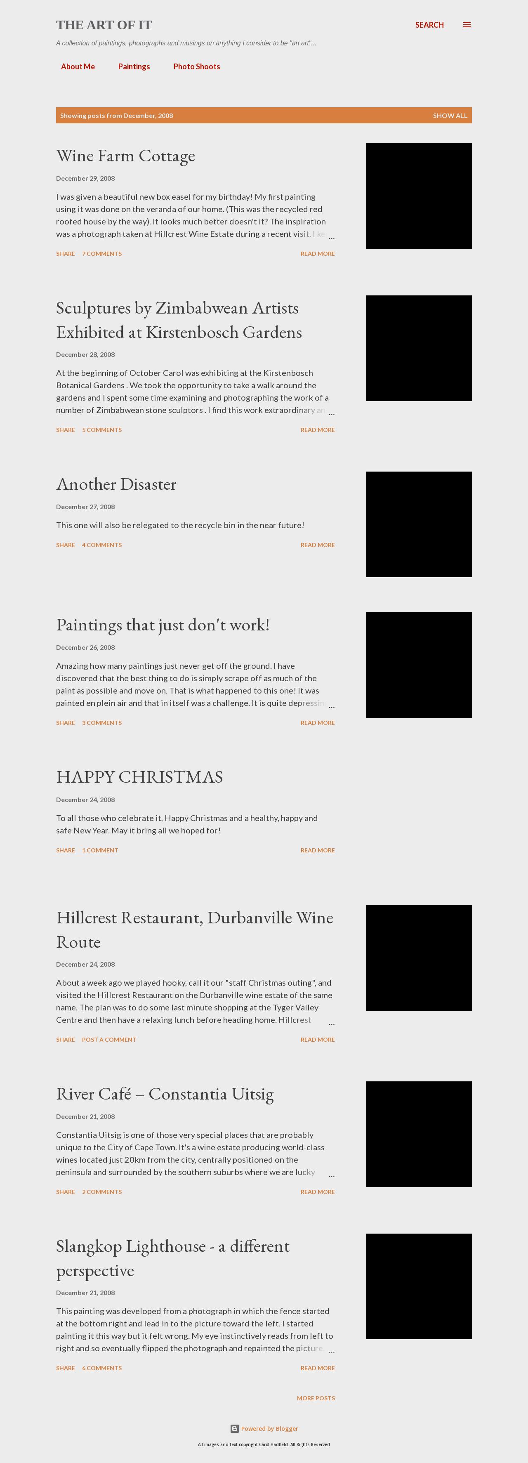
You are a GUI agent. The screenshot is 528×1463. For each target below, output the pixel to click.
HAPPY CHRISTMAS (139, 776)
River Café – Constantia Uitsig (165, 1093)
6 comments (102, 1367)
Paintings (129, 66)
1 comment (100, 850)
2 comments (102, 1191)
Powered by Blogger (264, 1428)
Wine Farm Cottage (125, 155)
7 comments (102, 253)
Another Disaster (116, 483)
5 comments (102, 429)
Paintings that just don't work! (163, 624)
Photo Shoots (192, 66)
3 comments (102, 722)
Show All (450, 115)
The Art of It (104, 24)
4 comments (102, 544)
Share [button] (65, 253)
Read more (318, 253)
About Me (73, 66)
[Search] (429, 24)
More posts (316, 1398)
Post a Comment (109, 1039)
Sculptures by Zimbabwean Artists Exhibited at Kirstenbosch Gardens (179, 319)
